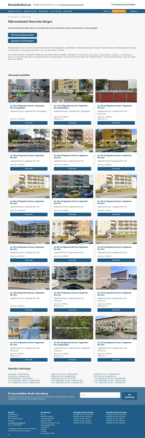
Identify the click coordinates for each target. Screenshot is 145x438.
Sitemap (43, 431)
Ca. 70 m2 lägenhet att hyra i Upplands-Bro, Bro (114, 294)
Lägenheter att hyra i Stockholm (63, 378)
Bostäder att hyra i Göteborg (116, 416)
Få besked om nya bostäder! (124, 5)
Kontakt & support (47, 416)
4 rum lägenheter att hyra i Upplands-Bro (110, 380)
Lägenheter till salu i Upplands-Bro (64, 374)
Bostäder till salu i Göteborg (83, 416)
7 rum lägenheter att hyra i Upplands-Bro (110, 382)
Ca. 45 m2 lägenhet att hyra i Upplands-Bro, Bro (27, 294)
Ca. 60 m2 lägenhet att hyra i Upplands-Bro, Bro (114, 107)
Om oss (43, 414)
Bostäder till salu (30, 11)
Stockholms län (13, 16)
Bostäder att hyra (15, 11)
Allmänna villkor (46, 421)
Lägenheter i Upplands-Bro (18, 374)
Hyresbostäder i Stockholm (87, 55)
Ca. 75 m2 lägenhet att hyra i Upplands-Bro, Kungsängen (71, 107)
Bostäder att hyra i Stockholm (116, 414)
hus (41, 50)
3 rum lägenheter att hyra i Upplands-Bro (67, 380)
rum (45, 50)
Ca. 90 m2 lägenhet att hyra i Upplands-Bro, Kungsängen (71, 343)
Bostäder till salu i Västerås (83, 423)
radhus (53, 50)
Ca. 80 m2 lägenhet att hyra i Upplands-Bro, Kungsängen (27, 107)
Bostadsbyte (44, 11)
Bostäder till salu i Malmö (82, 418)
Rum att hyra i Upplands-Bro (105, 376)
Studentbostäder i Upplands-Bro (20, 378)
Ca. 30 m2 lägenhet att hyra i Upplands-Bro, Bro (27, 248)
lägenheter (35, 50)
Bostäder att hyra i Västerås (115, 423)
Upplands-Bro (25, 16)
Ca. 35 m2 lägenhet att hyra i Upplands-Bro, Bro (114, 343)
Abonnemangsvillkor (48, 418)
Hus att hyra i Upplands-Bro (19, 376)
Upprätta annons (119, 11)
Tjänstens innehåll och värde (50, 423)
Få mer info (29, 123)
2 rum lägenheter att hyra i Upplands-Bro (24, 380)
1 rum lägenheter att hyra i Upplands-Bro (110, 378)
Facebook (9, 434)
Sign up (107, 11)
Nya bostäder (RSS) (47, 433)
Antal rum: (58, 119)
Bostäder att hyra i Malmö (115, 418)
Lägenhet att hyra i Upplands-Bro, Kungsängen (28, 111)
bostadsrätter (25, 50)
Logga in (133, 11)
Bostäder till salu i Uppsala (82, 421)
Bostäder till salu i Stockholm (83, 414)
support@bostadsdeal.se (16, 423)
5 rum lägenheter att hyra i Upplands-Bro (24, 382)
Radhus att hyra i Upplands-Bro (63, 376)
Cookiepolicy (45, 427)
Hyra (12, 119)
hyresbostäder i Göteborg (109, 55)
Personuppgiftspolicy (48, 425)
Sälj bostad (67, 11)
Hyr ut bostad (56, 11)
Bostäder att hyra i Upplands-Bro (107, 374)
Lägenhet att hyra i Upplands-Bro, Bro (112, 111)
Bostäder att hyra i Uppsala (115, 421)
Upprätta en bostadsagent (22, 41)
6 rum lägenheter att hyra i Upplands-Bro (67, 382)
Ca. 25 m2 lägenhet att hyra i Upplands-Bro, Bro (27, 156)
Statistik (43, 429)
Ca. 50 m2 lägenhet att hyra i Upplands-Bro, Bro (114, 156)
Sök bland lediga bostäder (22, 35)
